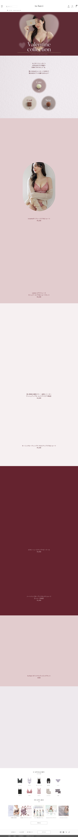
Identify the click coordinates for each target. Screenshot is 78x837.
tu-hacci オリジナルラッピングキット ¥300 (39, 677)
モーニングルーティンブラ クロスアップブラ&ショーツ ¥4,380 (39, 447)
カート (76, 6)
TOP (7, 10)
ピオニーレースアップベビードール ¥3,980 (39, 551)
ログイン (69, 7)
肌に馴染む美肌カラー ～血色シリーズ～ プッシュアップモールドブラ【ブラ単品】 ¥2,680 (39, 396)
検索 (7, 7)
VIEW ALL (39, 822)
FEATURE (10, 10)
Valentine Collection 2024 (17, 10)
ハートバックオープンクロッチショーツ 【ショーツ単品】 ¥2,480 (39, 598)
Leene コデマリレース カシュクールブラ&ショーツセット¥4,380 (39, 295)
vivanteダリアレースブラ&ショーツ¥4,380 (39, 219)
